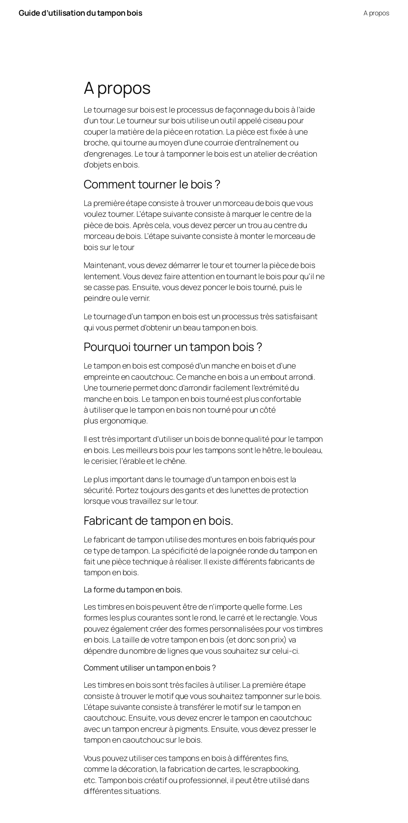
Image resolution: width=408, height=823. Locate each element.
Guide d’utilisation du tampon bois (80, 12)
